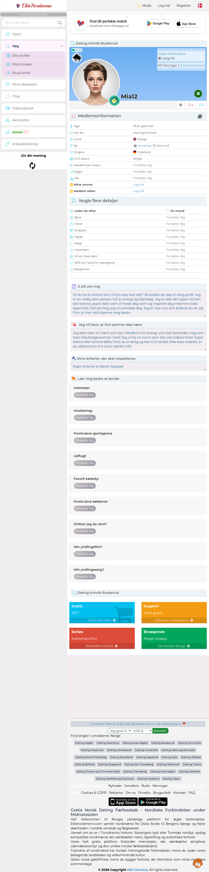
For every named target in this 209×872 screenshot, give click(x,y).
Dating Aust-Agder (135, 742)
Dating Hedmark (92, 750)
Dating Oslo (169, 757)
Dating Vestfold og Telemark (115, 778)
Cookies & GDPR (93, 793)
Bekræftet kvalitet (102, 646)
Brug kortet (18, 73)
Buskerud (161, 145)
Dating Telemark (168, 764)
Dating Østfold (85, 764)
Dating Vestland (148, 778)
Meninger (160, 786)
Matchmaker (19, 64)
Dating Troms (192, 764)
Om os (130, 793)
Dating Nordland (121, 757)
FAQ (191, 793)
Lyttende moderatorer (174, 620)
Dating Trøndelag (135, 771)
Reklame (116, 793)
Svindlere (132, 786)
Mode (144, 5)
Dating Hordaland (119, 750)
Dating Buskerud (162, 742)
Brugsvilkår (162, 793)
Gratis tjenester (102, 620)
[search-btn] (60, 23)
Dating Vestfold (189, 771)
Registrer (184, 6)
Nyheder (115, 786)
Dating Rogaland (109, 764)
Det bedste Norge (174, 646)
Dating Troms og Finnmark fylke (98, 771)
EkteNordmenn (33, 5)
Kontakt (179, 793)
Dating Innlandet (146, 750)
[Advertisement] (138, 23)
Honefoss (144, 145)
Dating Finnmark (189, 742)
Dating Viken (171, 778)
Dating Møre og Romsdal (178, 750)
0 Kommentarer (192, 65)
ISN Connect (137, 870)
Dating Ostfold (191, 757)
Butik (145, 786)
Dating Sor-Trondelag (139, 764)
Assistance (198, 863)
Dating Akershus (108, 742)
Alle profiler (18, 55)
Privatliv (144, 793)
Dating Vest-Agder (162, 771)
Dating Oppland (147, 757)
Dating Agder (84, 742)
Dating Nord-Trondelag (91, 757)
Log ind (164, 6)
